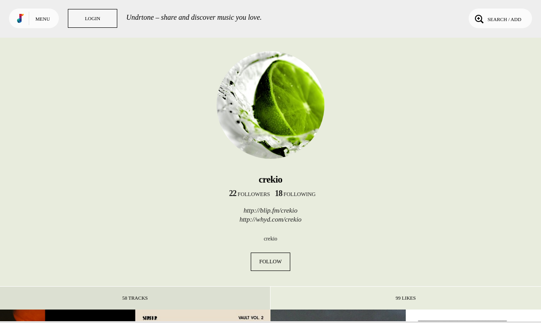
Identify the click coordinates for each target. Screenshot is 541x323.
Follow (270, 261)
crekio (270, 239)
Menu (42, 19)
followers (249, 194)
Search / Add (497, 18)
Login (92, 18)
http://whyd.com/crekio (270, 219)
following (295, 194)
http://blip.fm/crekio (270, 210)
